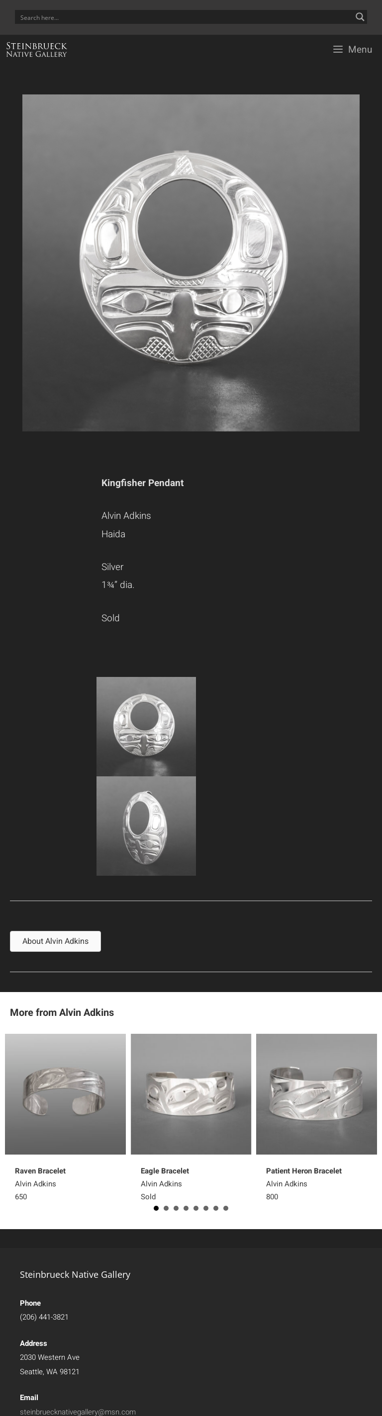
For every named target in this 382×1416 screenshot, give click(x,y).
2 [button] (166, 1208)
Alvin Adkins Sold (165, 1184)
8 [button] (225, 1208)
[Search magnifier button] (360, 17)
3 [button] (176, 1208)
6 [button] (205, 1208)
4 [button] (186, 1208)
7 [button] (215, 1208)
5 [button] (195, 1208)
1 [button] (156, 1208)
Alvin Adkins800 (304, 1184)
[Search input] (184, 16)
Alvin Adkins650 (40, 1184)
